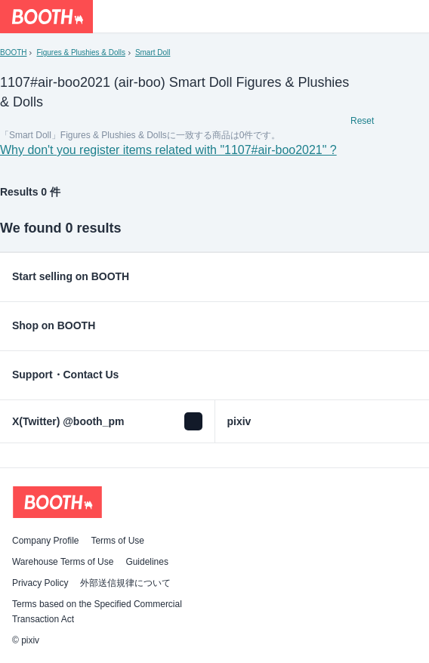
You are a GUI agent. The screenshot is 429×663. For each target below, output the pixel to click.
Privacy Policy (40, 582)
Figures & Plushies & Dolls (80, 52)
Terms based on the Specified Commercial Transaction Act (97, 612)
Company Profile (45, 540)
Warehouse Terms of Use (62, 561)
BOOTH (13, 52)
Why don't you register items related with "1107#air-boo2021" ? (168, 149)
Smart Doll (153, 52)
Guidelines (146, 561)
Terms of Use (117, 540)
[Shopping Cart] (412, 16)
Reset (362, 121)
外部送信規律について (125, 582)
